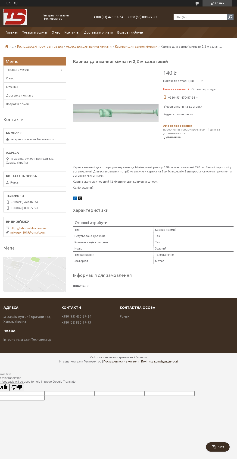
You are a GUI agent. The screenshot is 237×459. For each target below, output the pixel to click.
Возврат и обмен (130, 32)
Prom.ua (141, 357)
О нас (56, 32)
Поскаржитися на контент (121, 361)
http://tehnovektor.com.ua (29, 228)
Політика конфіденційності (159, 361)
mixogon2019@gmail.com (28, 232)
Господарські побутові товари (40, 46)
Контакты (72, 32)
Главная (12, 32)
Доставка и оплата (98, 32)
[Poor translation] (16, 387)
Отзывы (12, 86)
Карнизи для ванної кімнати (136, 46)
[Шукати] (230, 17)
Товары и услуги (34, 32)
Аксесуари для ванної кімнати (89, 46)
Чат (218, 447)
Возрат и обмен (17, 104)
